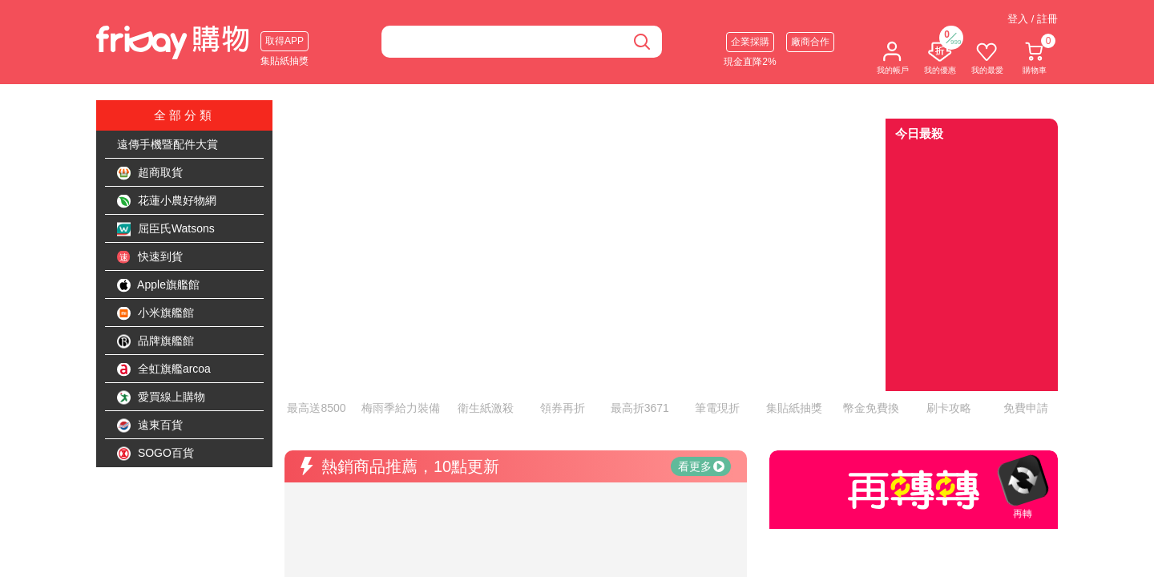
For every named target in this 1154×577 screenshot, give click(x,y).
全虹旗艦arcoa (164, 369)
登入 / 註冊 (1032, 19)
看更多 (701, 396)
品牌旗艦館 (155, 341)
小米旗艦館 (155, 313)
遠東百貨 (150, 425)
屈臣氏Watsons (166, 229)
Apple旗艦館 (158, 285)
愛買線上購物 (161, 397)
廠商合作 (810, 41)
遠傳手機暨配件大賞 (167, 144)
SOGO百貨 (155, 453)
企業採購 (750, 41)
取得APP (284, 40)
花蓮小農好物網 (166, 201)
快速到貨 (150, 257)
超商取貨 (150, 173)
